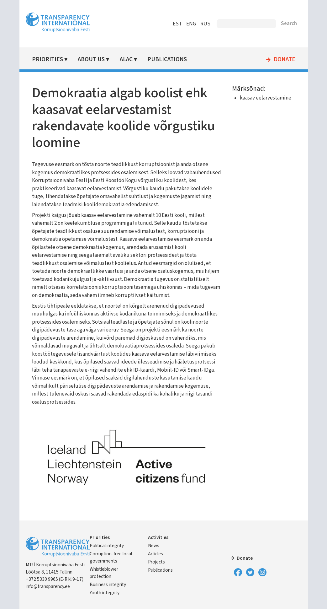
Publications (167, 59)
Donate (284, 60)
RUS (205, 23)
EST (177, 23)
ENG (191, 23)
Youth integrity (104, 593)
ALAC (126, 59)
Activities (158, 537)
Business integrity (108, 584)
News (153, 545)
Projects (156, 562)
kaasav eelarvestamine (265, 97)
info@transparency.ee (48, 586)
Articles (155, 554)
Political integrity (107, 545)
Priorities (47, 59)
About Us (91, 59)
